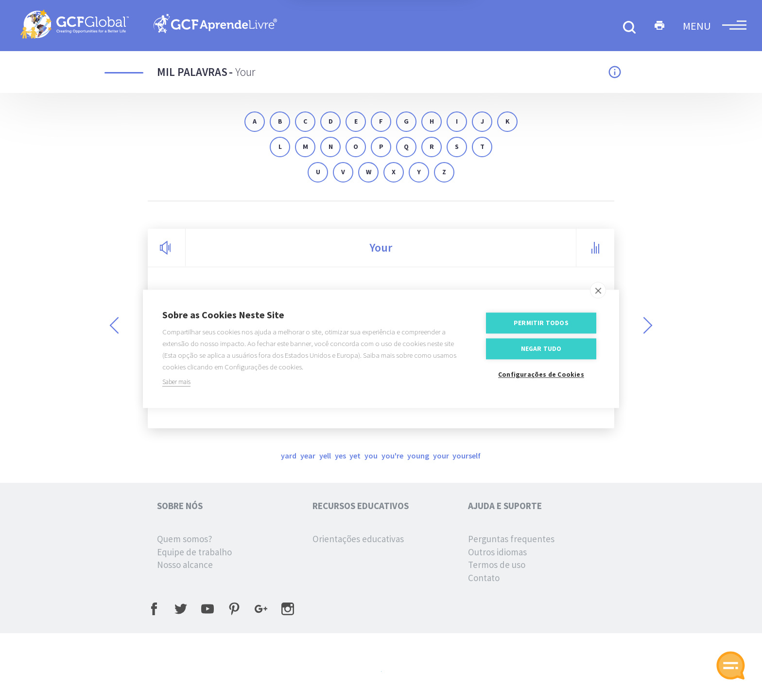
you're (393, 455)
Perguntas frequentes (511, 539)
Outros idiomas (497, 552)
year (308, 455)
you (371, 455)
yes (341, 455)
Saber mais (176, 386)
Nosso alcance (185, 564)
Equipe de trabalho (194, 552)
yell (325, 455)
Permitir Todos (541, 327)
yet (355, 455)
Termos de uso (496, 564)
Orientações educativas (358, 539)
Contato (484, 578)
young (419, 455)
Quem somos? (184, 539)
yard (289, 455)
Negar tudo (541, 353)
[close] (598, 294)
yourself (466, 455)
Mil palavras (192, 72)
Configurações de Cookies (541, 379)
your (441, 455)
